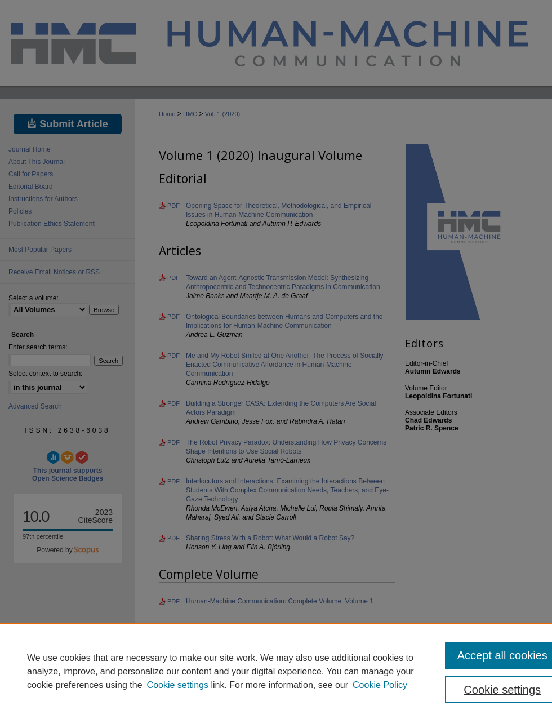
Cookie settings (177, 685)
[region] (276, 671)
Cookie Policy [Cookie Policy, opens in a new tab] (380, 685)
